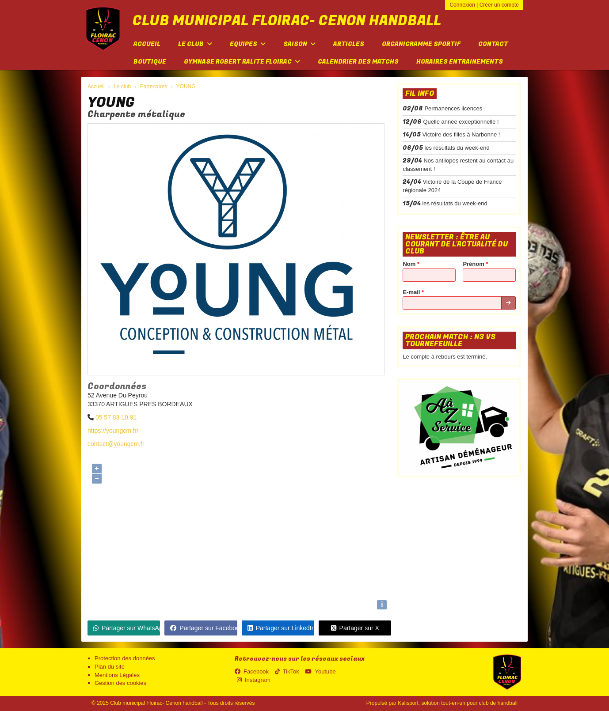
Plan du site (110, 666)
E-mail (413, 292)
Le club (195, 44)
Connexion (462, 5)
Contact (493, 44)
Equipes (248, 44)
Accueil (146, 44)
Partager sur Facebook (203, 628)
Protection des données (125, 658)
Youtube (320, 671)
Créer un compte (499, 5)
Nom (411, 264)
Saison (299, 44)
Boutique (149, 61)
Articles (348, 44)
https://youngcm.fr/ (113, 430)
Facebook (252, 671)
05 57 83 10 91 (116, 417)
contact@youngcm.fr (116, 443)
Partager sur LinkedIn (280, 628)
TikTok (287, 671)
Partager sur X (355, 628)
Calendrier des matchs (358, 61)
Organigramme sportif (421, 44)
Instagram (253, 680)
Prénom (475, 264)
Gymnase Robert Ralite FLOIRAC (242, 61)
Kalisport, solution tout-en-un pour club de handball (458, 703)
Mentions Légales (117, 675)
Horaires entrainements (459, 61)
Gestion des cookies (120, 683)
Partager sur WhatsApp (126, 628)
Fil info (419, 93)
